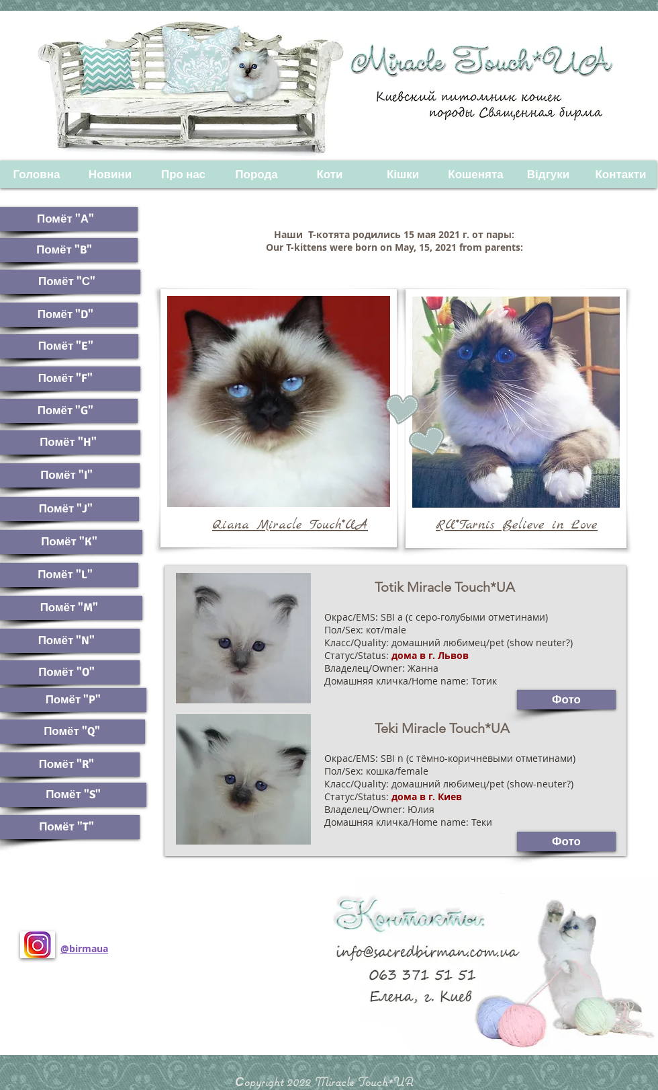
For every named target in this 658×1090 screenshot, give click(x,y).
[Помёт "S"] (73, 795)
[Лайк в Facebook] (107, 1002)
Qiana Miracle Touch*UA (290, 525)
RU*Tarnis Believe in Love (517, 525)
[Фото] (566, 841)
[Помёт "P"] (73, 700)
